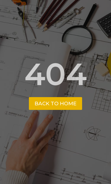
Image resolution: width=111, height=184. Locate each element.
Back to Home (55, 103)
